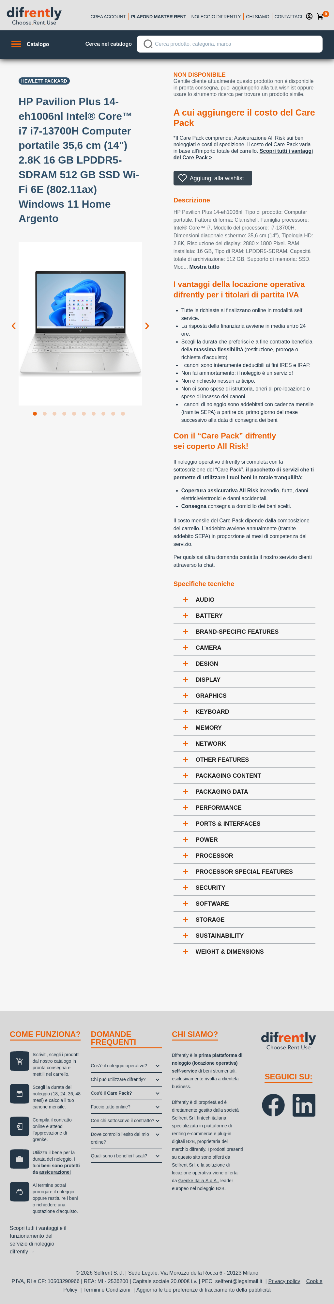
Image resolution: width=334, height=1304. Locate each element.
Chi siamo (257, 16)
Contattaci (288, 16)
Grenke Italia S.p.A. (198, 1180)
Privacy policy (284, 1281)
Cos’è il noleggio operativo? (119, 1065)
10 (124, 415)
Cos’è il (111, 1093)
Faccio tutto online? (110, 1106)
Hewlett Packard (44, 81)
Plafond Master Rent (158, 16)
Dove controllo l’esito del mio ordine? (120, 1138)
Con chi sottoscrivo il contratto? (123, 1120)
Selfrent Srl (183, 1118)
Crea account (108, 16)
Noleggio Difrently (216, 16)
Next (147, 319)
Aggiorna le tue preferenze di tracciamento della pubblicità (203, 1290)
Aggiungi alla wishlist (217, 178)
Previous (13, 319)
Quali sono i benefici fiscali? (119, 1155)
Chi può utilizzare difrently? (118, 1079)
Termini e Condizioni (106, 1290)
